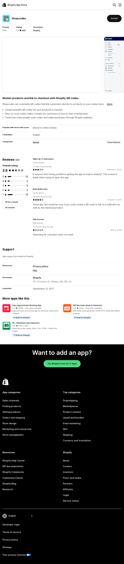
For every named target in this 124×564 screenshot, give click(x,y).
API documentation (12, 466)
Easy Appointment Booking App (26, 305)
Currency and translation (77, 440)
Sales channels (10, 400)
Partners (67, 483)
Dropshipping (70, 400)
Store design (9, 423)
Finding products (11, 406)
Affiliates (68, 489)
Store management (12, 434)
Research (7, 489)
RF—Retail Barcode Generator (26, 323)
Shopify (36, 30)
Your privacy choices (14, 554)
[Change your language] (20, 515)
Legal (66, 495)
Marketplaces (70, 406)
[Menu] (120, 4)
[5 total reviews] (27, 181)
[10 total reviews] (26, 176)
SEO (65, 429)
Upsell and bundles (73, 417)
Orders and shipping (13, 417)
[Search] (114, 4)
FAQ (35, 270)
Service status (71, 500)
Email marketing (72, 423)
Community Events (12, 478)
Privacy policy (40, 266)
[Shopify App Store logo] (14, 5)
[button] (31, 311)
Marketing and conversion (16, 429)
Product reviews (72, 412)
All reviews (10, 207)
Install (114, 18)
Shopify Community (13, 472)
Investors (68, 472)
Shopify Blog (9, 483)
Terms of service (11, 532)
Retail (36, 142)
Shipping (67, 434)
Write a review (11, 202)
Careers (67, 466)
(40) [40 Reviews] (24, 30)
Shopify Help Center (13, 460)
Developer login (11, 524)
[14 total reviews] (26, 194)
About (66, 460)
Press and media (72, 478)
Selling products (11, 412)
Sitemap (6, 547)
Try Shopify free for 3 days (62, 363)
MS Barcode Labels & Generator (87, 305)
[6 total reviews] (27, 185)
